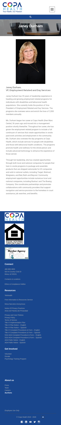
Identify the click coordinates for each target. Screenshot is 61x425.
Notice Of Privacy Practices (15, 308)
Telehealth (8, 295)
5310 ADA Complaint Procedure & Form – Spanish (23, 338)
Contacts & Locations (12, 279)
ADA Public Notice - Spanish (15, 342)
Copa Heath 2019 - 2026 (27, 417)
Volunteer (8, 354)
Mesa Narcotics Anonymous (15, 304)
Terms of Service (11, 320)
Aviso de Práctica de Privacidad (16, 311)
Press (7, 385)
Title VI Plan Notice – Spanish (16, 328)
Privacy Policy (10, 318)
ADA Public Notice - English (15, 340)
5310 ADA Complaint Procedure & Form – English (23, 335)
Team (7, 388)
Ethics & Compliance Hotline (15, 284)
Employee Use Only (12, 410)
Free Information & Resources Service (19, 300)
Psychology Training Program (15, 359)
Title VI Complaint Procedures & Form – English (22, 330)
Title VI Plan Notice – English (15, 325)
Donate (7, 356)
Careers (8, 390)
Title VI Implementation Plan (15, 323)
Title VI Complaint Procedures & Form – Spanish (22, 333)
